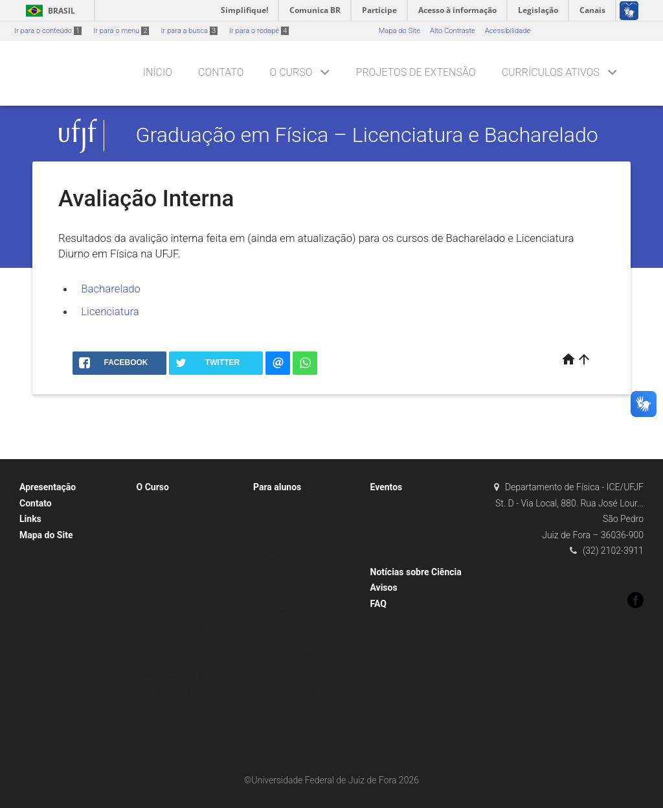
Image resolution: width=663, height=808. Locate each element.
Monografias (163, 710)
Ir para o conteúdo (48, 31)
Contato (220, 72)
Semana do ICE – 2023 (414, 555)
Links (30, 519)
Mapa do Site (399, 31)
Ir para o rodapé (259, 31)
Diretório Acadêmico (293, 658)
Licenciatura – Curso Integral (189, 745)
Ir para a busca (189, 31)
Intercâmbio (279, 745)
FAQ (378, 604)
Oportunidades (284, 710)
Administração (166, 590)
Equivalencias (282, 607)
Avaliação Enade (169, 693)
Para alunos (277, 487)
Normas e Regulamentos (299, 590)
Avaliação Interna (171, 676)
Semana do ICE (401, 538)
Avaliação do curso (174, 658)
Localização (162, 607)
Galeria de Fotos (403, 521)
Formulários (279, 624)
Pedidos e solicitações (296, 693)
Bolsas (271, 727)
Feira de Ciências (404, 504)
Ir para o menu (121, 31)
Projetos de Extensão (416, 72)
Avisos (384, 587)
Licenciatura (110, 311)
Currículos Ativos (551, 72)
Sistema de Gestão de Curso (305, 538)
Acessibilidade (507, 31)
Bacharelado (110, 288)
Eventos (386, 487)
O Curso (290, 72)
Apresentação (47, 487)
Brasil (48, 10)
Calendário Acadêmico (296, 573)
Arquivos (274, 555)
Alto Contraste (452, 31)
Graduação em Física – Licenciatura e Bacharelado (367, 135)
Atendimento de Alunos (297, 641)
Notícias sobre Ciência (416, 572)
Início (157, 72)
